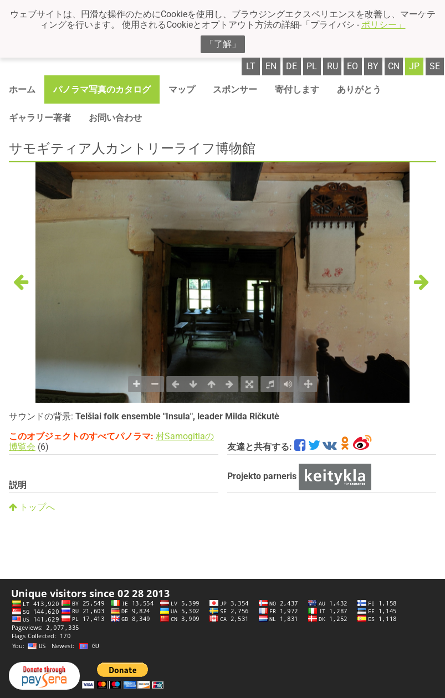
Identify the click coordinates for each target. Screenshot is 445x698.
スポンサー (235, 89)
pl (311, 66)
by (372, 66)
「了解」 (223, 44)
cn (394, 66)
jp (414, 66)
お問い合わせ (115, 117)
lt (250, 66)
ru (332, 66)
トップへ (32, 507)
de (291, 66)
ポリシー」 (383, 24)
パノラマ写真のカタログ (102, 89)
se (434, 66)
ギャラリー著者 (40, 117)
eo (352, 66)
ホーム (22, 89)
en (271, 66)
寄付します (297, 89)
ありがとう (359, 89)
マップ (181, 89)
